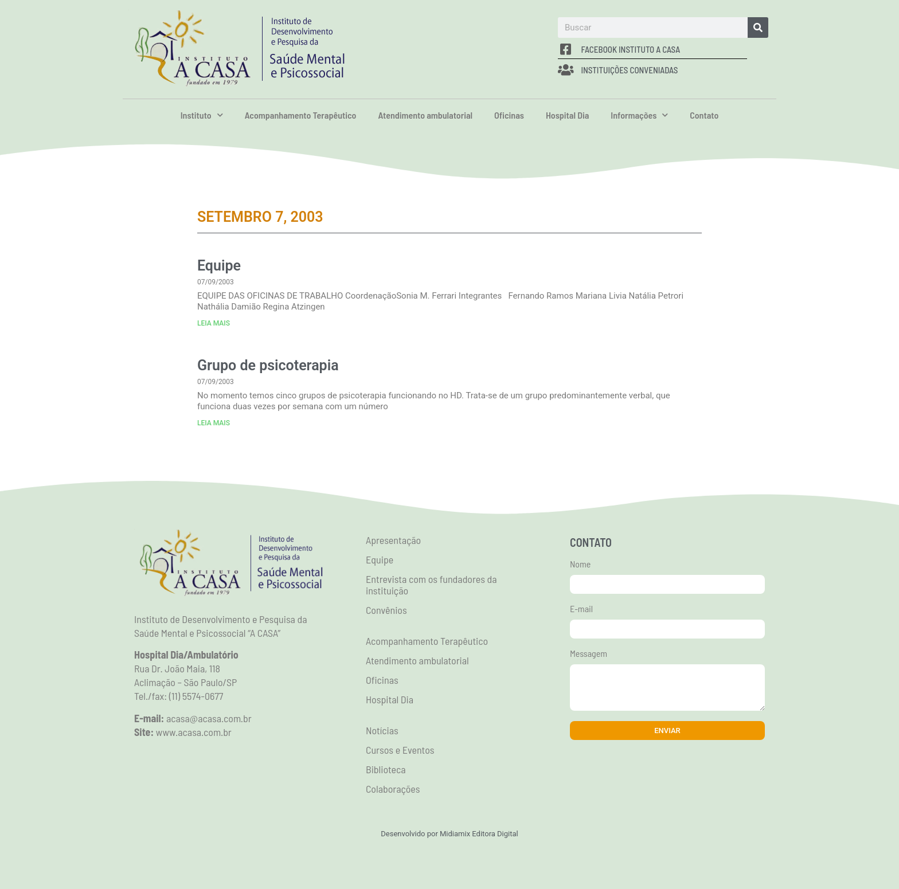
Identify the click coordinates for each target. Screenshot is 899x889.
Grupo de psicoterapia (268, 365)
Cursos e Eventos (400, 749)
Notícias (382, 730)
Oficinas (509, 114)
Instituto (202, 115)
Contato (704, 114)
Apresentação (393, 540)
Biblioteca (386, 769)
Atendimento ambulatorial (425, 114)
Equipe (219, 265)
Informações (639, 115)
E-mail (581, 609)
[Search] (758, 27)
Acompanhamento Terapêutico (301, 114)
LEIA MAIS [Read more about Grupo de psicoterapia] (213, 423)
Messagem (588, 654)
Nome (580, 564)
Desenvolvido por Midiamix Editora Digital (449, 833)
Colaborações (393, 788)
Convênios (386, 610)
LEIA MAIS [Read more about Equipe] (213, 323)
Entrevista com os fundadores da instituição (431, 585)
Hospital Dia (567, 114)
